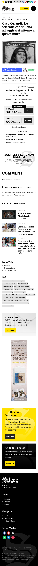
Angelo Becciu (20, 297)
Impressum (21, 549)
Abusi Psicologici (21, 294)
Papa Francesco (8, 281)
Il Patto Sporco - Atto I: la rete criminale (25, 216)
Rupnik (32, 294)
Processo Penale (8, 306)
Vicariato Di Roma (8, 294)
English (30, 289)
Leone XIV (20, 281)
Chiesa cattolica (9, 268)
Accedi (31, 87)
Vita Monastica (8, 289)
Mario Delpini (23, 283)
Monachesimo (8, 286)
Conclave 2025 (8, 297)
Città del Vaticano (9, 20)
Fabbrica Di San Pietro (22, 303)
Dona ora (24, 8)
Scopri (28, 111)
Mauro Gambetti (19, 292)
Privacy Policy (5, 549)
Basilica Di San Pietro (21, 300)
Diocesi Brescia (8, 300)
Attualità (7, 266)
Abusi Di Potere (8, 303)
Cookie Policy (13, 549)
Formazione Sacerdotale (21, 286)
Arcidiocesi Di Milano (10, 283)
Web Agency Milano (29, 549)
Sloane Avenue (8, 292)
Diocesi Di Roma (19, 289)
